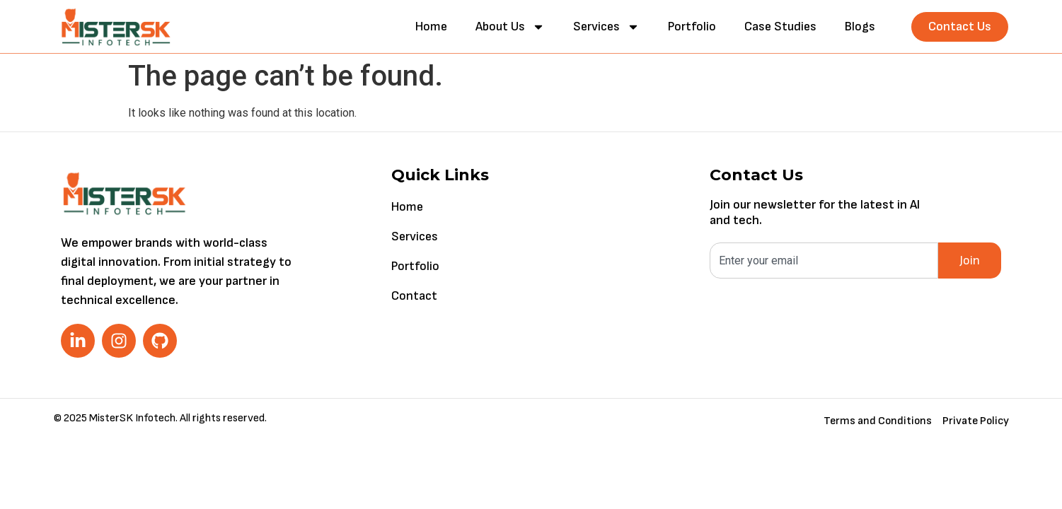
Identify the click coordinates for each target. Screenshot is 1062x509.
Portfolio (692, 26)
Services (606, 26)
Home (431, 26)
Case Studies (780, 26)
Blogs (860, 26)
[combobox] (824, 260)
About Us (510, 26)
